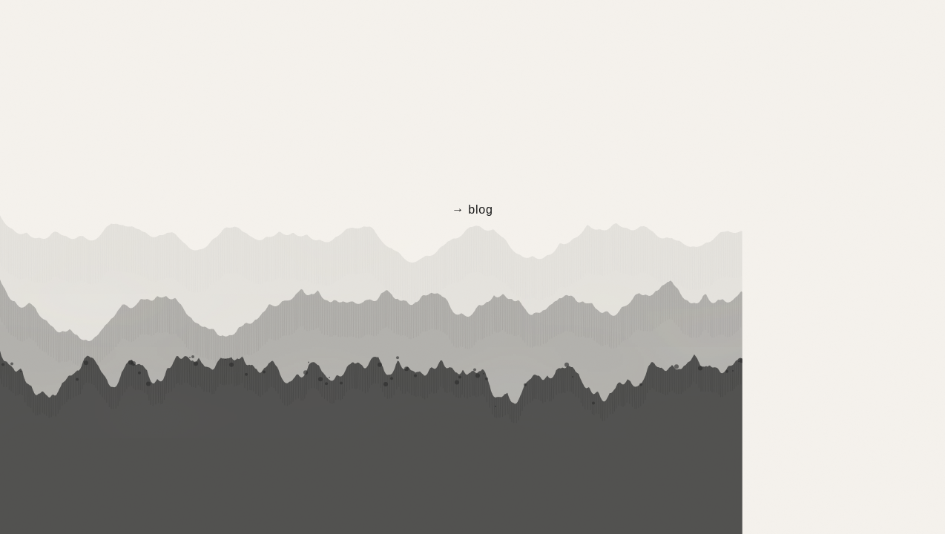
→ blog (472, 209)
